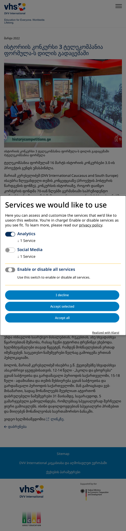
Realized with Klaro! (105, 333)
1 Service (26, 241)
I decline (62, 295)
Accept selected (62, 306)
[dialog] (63, 265)
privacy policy (90, 225)
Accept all (62, 318)
